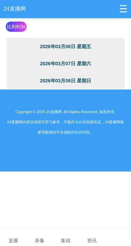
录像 (39, 236)
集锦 (65, 236)
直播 (13, 236)
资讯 (92, 236)
